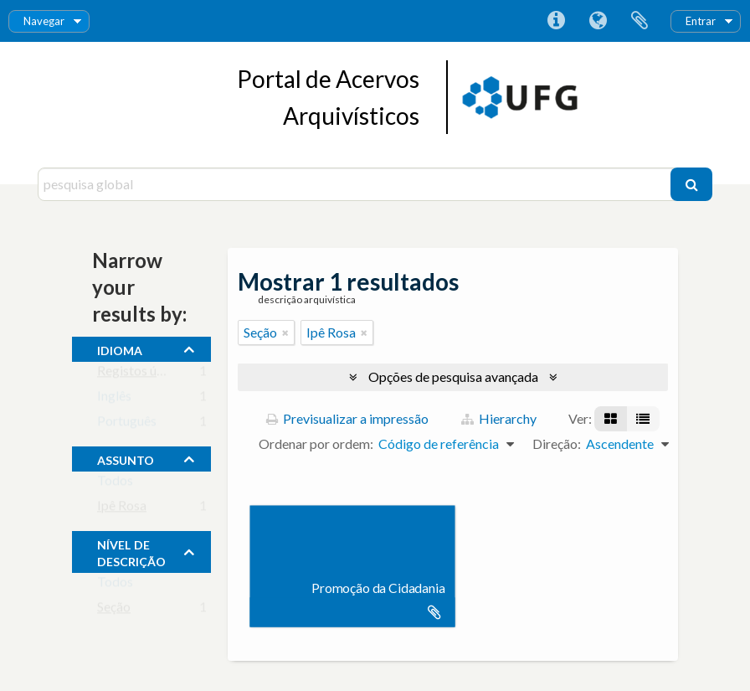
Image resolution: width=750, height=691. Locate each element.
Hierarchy (499, 418)
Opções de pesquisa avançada (453, 376)
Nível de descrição (131, 551)
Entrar (701, 21)
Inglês (114, 399)
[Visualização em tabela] (643, 418)
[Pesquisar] (691, 184)
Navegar (43, 21)
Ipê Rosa (121, 509)
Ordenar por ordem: (316, 443)
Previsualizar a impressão (347, 418)
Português (127, 424)
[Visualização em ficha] (610, 418)
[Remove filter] (285, 332)
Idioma (598, 21)
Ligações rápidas (556, 21)
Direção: (556, 443)
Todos (115, 484)
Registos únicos (142, 374)
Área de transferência (639, 21)
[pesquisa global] (356, 184)
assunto (125, 458)
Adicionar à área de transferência (434, 612)
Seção (114, 610)
